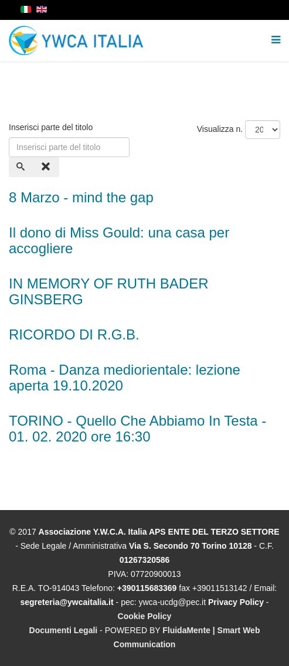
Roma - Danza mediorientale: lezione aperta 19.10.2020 (124, 377)
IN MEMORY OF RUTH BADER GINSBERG (108, 291)
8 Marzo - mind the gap (81, 197)
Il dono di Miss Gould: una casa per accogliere (119, 240)
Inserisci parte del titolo (52, 127)
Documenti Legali (63, 630)
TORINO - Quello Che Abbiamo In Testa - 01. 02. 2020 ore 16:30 (137, 428)
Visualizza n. (220, 129)
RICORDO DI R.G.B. (74, 334)
